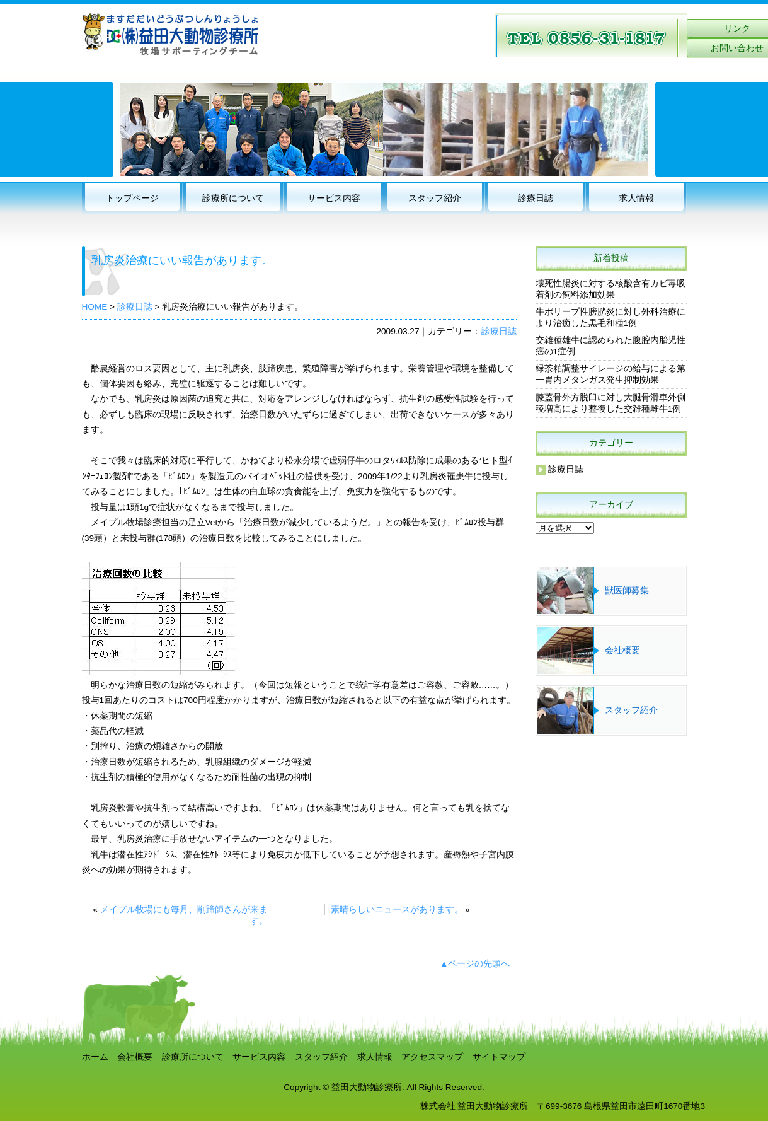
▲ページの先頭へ (475, 963)
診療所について (233, 198)
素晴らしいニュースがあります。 (397, 909)
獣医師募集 (627, 590)
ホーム (95, 1057)
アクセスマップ (432, 1057)
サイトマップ (499, 1057)
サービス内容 (333, 198)
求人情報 (636, 198)
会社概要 (622, 650)
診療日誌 (535, 198)
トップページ (132, 198)
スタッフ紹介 (434, 198)
